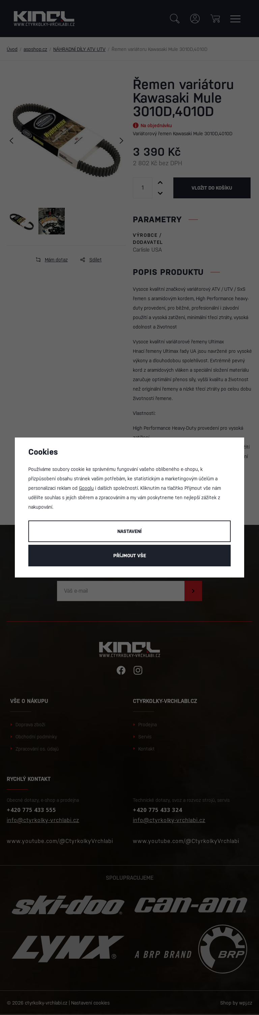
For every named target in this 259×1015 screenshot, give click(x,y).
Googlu (86, 488)
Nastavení (129, 531)
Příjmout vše (129, 555)
